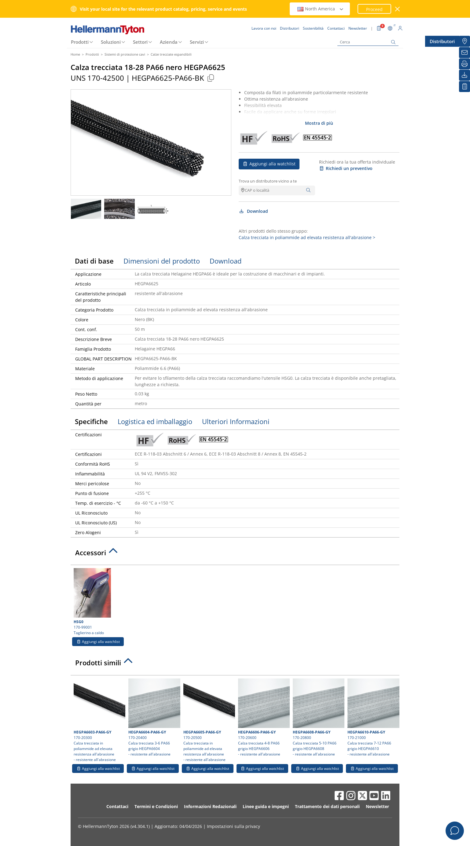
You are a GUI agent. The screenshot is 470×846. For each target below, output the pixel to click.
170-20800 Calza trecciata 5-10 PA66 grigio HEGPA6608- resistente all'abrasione (318, 717)
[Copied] (210, 77)
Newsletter (377, 806)
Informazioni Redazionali (210, 806)
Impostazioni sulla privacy (233, 826)
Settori (140, 42)
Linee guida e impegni (266, 806)
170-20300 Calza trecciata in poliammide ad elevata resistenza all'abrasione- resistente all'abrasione (99, 720)
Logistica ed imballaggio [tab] (155, 421)
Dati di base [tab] (94, 260)
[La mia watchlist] (464, 86)
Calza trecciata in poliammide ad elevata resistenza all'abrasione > (307, 237)
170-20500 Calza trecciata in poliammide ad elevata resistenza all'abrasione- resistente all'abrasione (208, 720)
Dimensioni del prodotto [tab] (161, 260)
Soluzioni (111, 42)
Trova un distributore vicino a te (268, 181)
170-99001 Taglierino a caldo (98, 601)
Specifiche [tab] (91, 421)
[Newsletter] (464, 52)
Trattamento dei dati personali (327, 806)
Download (253, 211)
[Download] (464, 75)
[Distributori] (464, 41)
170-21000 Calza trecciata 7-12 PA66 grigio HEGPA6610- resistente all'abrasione (372, 717)
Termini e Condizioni (156, 806)
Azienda (169, 42)
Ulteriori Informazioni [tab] (236, 421)
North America (320, 9)
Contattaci (117, 806)
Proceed (374, 9)
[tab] (235, 554)
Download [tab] (225, 260)
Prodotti (80, 42)
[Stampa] (464, 63)
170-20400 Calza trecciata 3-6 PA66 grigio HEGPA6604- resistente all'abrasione (153, 717)
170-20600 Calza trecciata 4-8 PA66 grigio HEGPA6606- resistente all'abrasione (263, 717)
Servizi (197, 42)
